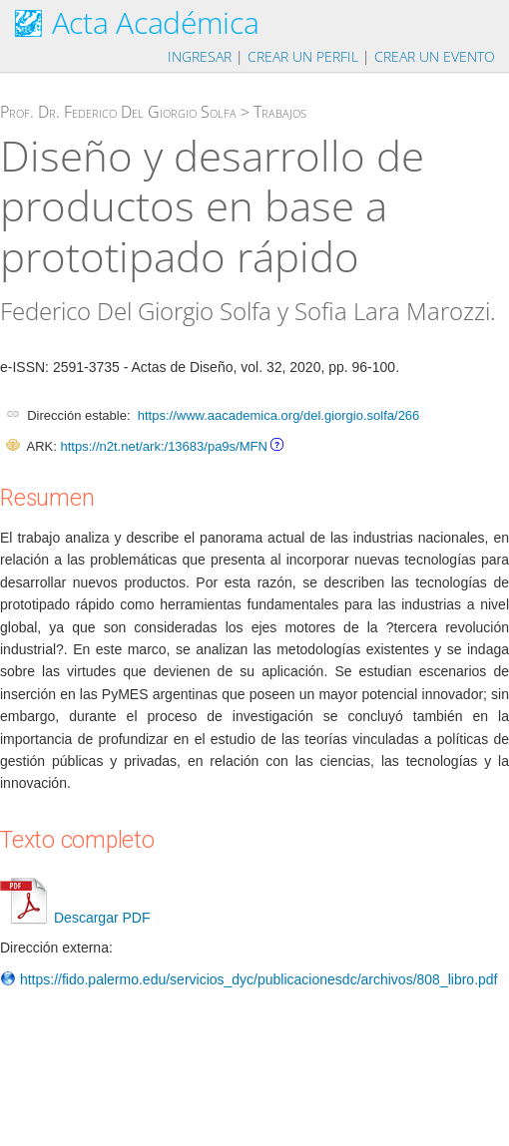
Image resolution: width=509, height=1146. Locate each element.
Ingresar (200, 56)
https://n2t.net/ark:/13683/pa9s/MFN (163, 446)
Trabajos (280, 112)
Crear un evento (434, 56)
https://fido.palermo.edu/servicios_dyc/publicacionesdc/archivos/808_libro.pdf (249, 979)
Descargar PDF (75, 918)
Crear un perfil (303, 56)
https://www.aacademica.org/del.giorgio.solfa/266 (279, 415)
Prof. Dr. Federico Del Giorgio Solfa (118, 112)
